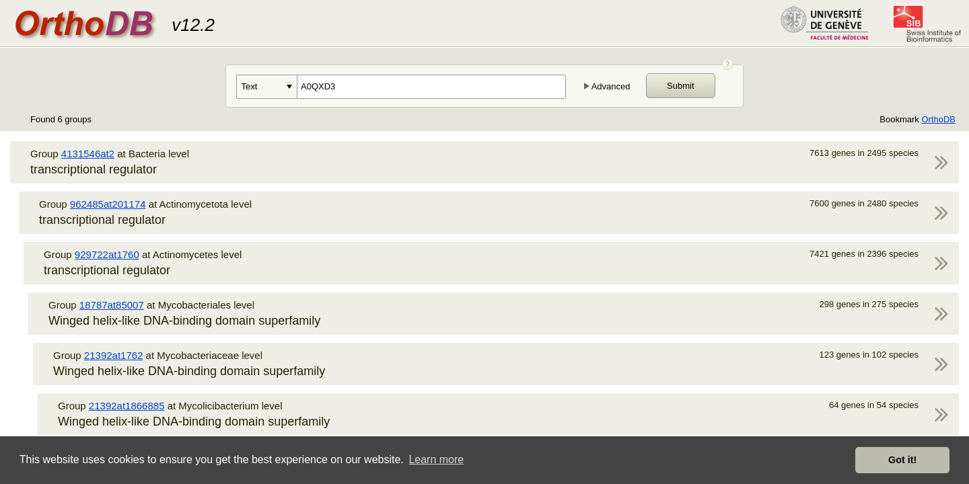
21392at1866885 (127, 405)
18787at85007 (111, 305)
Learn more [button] (436, 459)
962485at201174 (108, 204)
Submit (680, 86)
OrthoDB (938, 119)
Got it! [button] (902, 459)
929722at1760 (107, 254)
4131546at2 (87, 153)
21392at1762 (113, 355)
